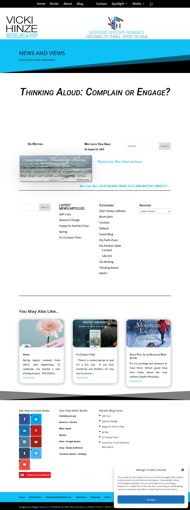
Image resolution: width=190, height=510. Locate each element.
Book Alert (106, 216)
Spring (63, 231)
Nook (68, 428)
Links (22, 495)
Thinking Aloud (108, 267)
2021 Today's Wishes (112, 211)
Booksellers (35, 495)
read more (29, 377)
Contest (104, 222)
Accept (151, 499)
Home (42, 4)
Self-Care (65, 214)
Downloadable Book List (58, 495)
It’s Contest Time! (70, 237)
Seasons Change (69, 220)
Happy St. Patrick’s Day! (74, 225)
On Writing (35, 144)
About (69, 4)
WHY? (103, 273)
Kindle (73, 422)
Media (135, 4)
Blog (81, 4)
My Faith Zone (108, 240)
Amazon (63, 422)
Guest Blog (106, 234)
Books (55, 4)
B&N (61, 428)
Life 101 (107, 256)
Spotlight (116, 4)
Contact (100, 4)
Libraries (95, 495)
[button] (183, 470)
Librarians (81, 495)
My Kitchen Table (110, 245)
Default (104, 228)
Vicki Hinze (104, 144)
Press (107, 495)
